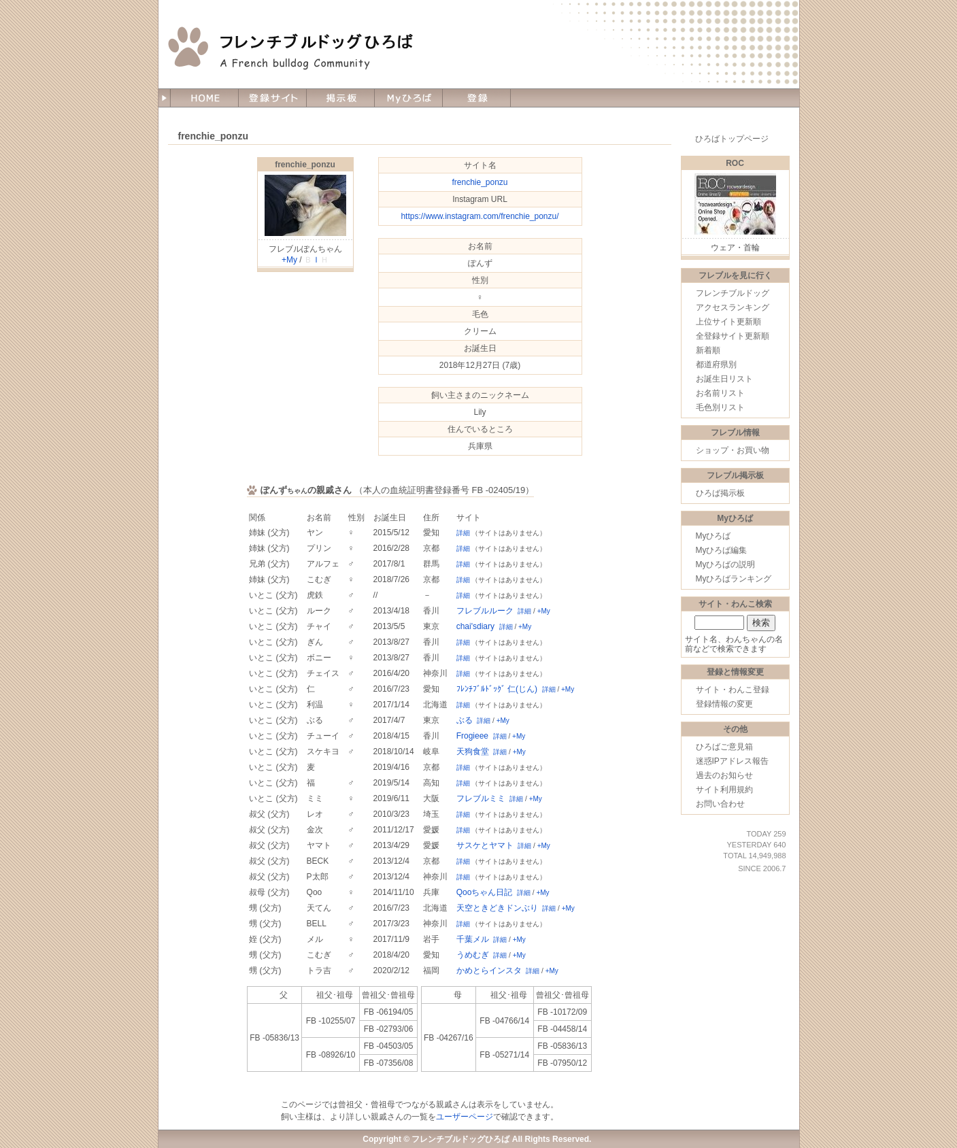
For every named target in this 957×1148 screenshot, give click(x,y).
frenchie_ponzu (305, 164)
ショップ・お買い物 (732, 450)
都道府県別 (716, 364)
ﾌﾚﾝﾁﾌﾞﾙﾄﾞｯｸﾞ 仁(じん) (496, 689)
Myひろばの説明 (726, 564)
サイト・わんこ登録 (732, 689)
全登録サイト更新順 (732, 336)
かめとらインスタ (489, 970)
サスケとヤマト (485, 845)
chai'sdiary (475, 626)
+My (289, 260)
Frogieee (472, 736)
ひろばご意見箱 (724, 747)
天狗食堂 (472, 751)
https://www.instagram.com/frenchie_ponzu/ (479, 216)
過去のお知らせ (724, 775)
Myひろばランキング (734, 579)
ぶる (464, 720)
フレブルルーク (485, 610)
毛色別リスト (720, 407)
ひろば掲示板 (720, 493)
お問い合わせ (720, 804)
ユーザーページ (464, 1116)
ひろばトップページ (732, 139)
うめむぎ (472, 955)
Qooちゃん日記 (484, 892)
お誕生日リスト (724, 379)
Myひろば (713, 536)
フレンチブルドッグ (732, 293)
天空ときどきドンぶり (497, 908)
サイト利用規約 (724, 789)
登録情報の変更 (724, 704)
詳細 (463, 533)
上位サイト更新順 (728, 321)
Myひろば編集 (722, 550)
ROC (735, 163)
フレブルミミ (480, 798)
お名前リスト (720, 393)
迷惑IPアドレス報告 (732, 761)
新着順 (708, 350)
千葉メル (472, 939)
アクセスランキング (732, 307)
